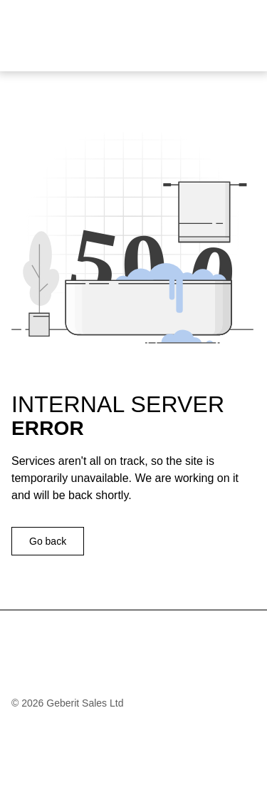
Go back (47, 541)
